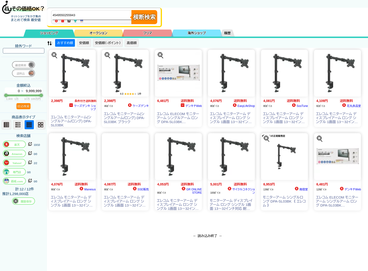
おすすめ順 (65, 43)
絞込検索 (23, 106)
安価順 (84, 43)
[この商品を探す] (54, 55)
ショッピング (49, 33)
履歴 (227, 33)
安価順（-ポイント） (108, 43)
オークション (98, 33)
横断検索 (144, 17)
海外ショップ (197, 33)
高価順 (132, 43)
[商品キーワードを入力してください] (92, 15)
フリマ (147, 33)
